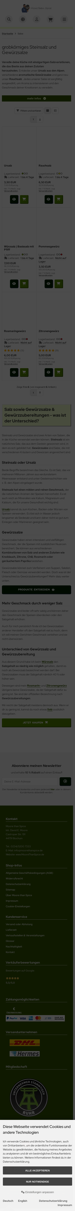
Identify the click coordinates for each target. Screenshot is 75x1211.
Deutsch (8, 1201)
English (22, 1201)
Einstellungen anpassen (37, 1192)
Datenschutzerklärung (53, 1201)
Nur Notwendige (37, 1181)
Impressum (65, 1205)
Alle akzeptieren (37, 1170)
